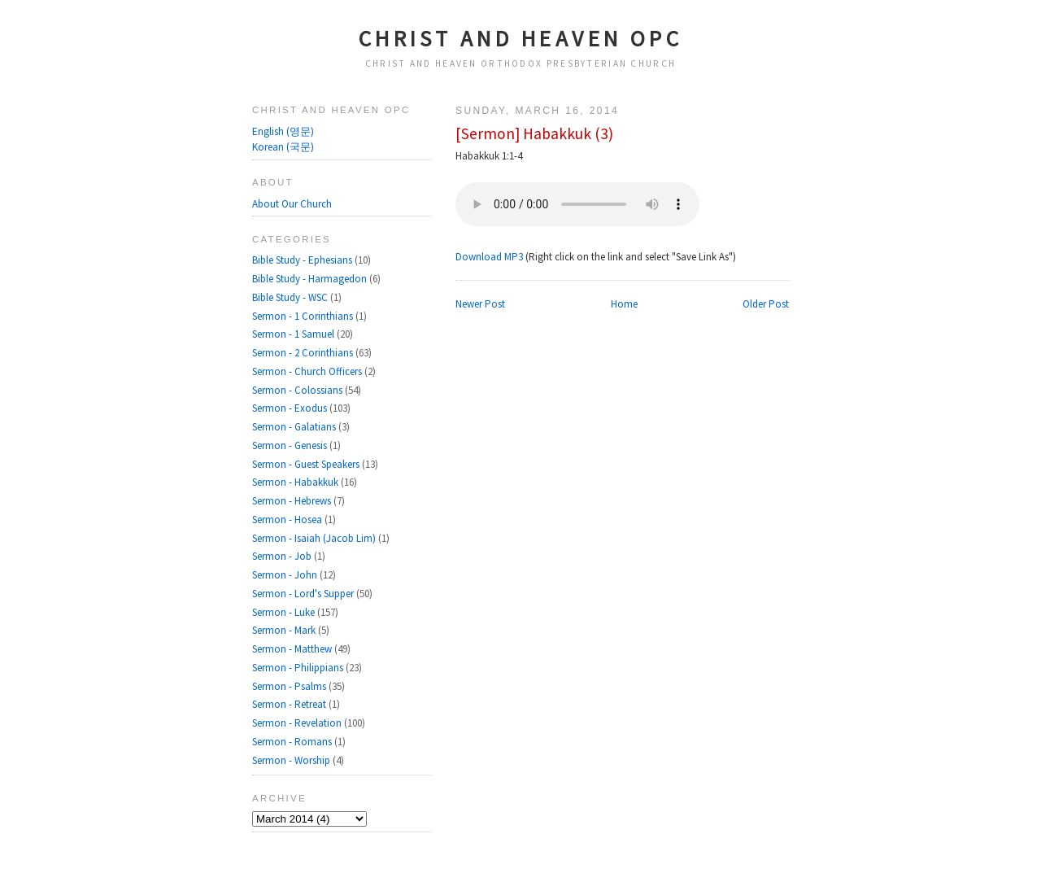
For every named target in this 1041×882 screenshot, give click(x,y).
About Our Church (292, 204)
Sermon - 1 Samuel (294, 334)
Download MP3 (489, 257)
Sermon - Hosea (288, 519)
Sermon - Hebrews (292, 501)
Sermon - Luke (284, 612)
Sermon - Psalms (290, 686)
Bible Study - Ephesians (303, 260)
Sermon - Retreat (290, 704)
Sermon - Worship (292, 760)
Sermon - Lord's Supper (304, 593)
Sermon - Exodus (290, 408)
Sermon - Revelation (298, 723)
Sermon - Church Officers (308, 371)
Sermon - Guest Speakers (307, 464)
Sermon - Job (283, 556)
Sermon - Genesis (290, 445)
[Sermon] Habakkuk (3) (534, 133)
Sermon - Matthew (293, 649)
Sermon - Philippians (299, 668)
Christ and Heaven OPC (521, 38)
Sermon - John (286, 575)
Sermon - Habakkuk (296, 482)
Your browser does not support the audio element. (577, 204)
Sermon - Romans (293, 742)
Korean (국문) (283, 147)
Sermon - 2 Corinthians (303, 353)
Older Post (766, 304)
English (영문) (283, 131)
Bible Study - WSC (291, 297)
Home (624, 304)
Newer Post (480, 304)
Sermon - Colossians (298, 390)
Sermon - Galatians (295, 427)
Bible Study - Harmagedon (310, 279)
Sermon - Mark (285, 630)
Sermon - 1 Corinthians (303, 316)
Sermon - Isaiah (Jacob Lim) (315, 538)
